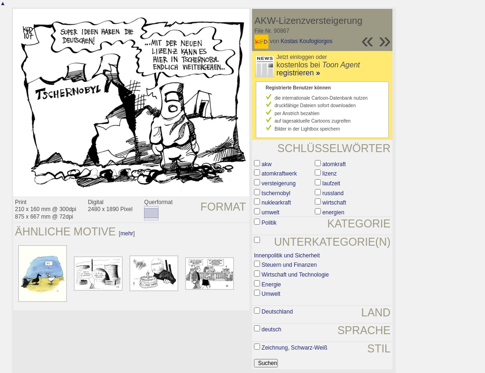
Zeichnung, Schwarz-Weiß (294, 347)
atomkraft (334, 164)
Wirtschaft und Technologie (295, 274)
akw (266, 164)
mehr (126, 233)
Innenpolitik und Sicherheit (287, 255)
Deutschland (277, 311)
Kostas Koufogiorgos (307, 41)
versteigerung (278, 183)
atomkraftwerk (279, 173)
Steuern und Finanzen (289, 265)
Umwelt (270, 294)
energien (333, 212)
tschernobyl (275, 193)
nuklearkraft (276, 202)
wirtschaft (334, 202)
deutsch (271, 329)
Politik (268, 222)
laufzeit (331, 183)
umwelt (270, 212)
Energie (271, 284)
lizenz (329, 173)
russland (332, 193)
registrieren (298, 73)
